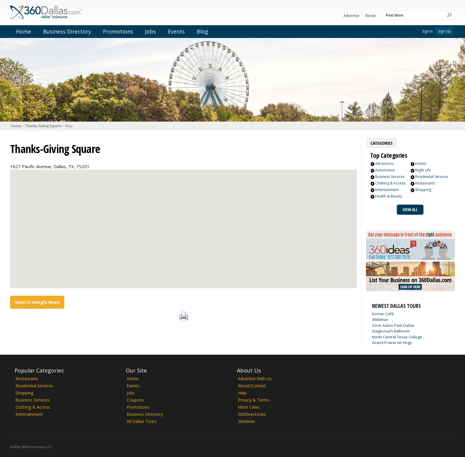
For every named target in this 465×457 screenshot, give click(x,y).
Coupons (135, 400)
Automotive (385, 170)
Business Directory (67, 31)
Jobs (150, 31)
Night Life (423, 170)
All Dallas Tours (142, 421)
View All (410, 209)
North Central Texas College (397, 337)
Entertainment (387, 189)
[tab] (381, 143)
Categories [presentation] (381, 143)
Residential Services (431, 176)
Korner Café (383, 313)
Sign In (427, 31)
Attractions (384, 163)
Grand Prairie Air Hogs (392, 342)
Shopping (423, 189)
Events (176, 31)
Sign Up (444, 31)
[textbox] (413, 15)
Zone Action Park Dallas (393, 325)
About (370, 15)
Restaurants (425, 183)
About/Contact (252, 385)
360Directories (252, 414)
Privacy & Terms (254, 400)
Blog (202, 31)
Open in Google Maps (37, 302)
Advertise (351, 15)
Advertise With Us (255, 378)
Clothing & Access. (390, 183)
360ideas (380, 319)
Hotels (420, 163)
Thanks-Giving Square (43, 125)
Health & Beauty (388, 196)
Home (23, 31)
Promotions (118, 31)
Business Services (390, 176)
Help (242, 393)
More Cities (249, 407)
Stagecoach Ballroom (391, 331)
